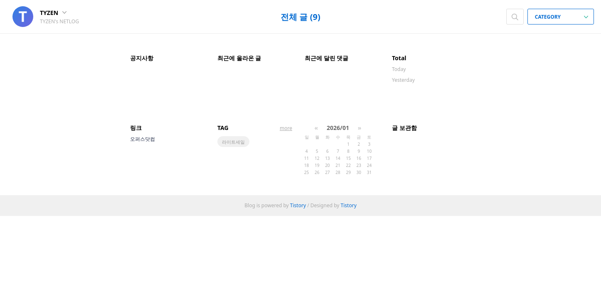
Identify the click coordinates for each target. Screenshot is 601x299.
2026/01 (338, 128)
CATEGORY (562, 16)
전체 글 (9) (300, 16)
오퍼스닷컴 (142, 138)
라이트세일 (233, 142)
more (286, 128)
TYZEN (53, 13)
